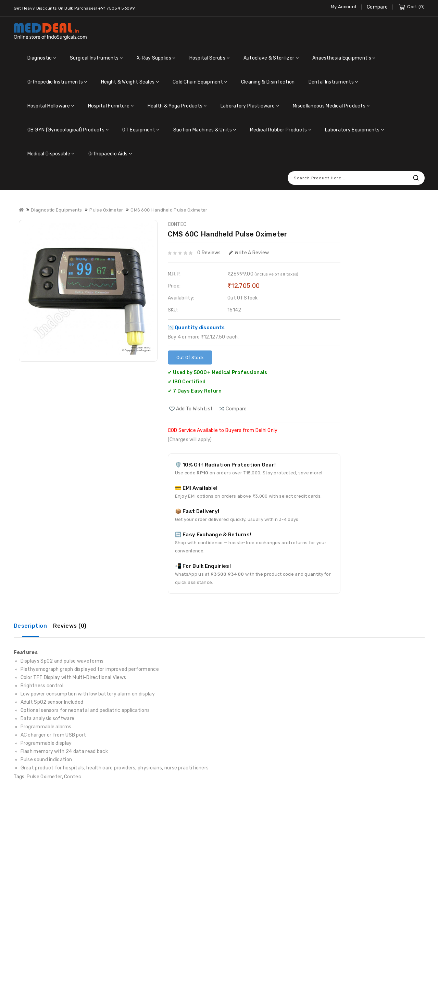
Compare (377, 7)
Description (30, 626)
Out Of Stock (190, 357)
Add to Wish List (194, 409)
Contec (72, 777)
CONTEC (177, 224)
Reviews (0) (70, 626)
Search (416, 177)
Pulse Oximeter (44, 777)
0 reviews (209, 253)
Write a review (249, 253)
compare (236, 409)
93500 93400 (227, 574)
